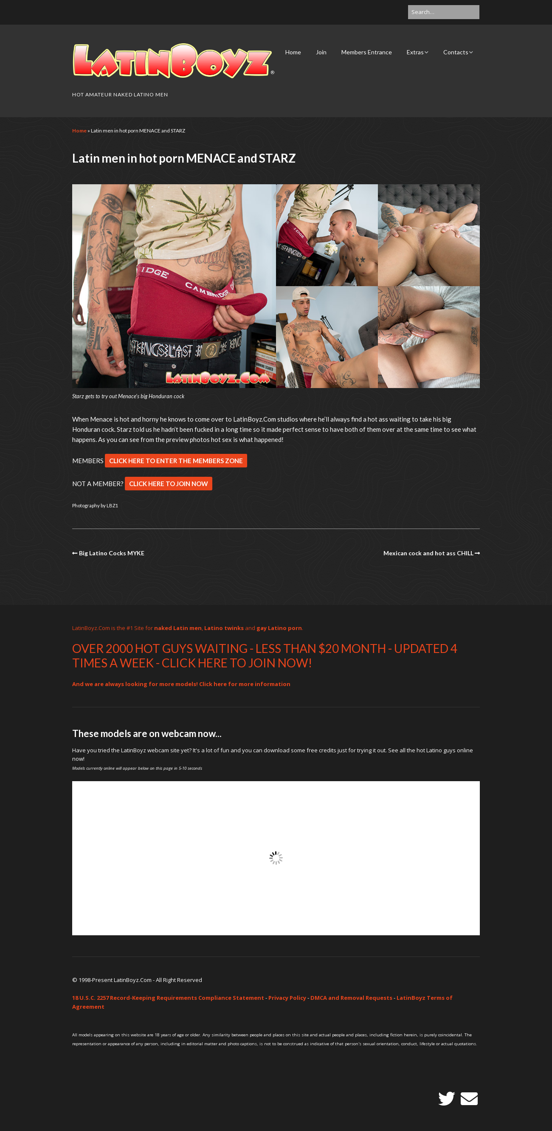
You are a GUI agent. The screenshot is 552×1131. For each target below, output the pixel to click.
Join (321, 52)
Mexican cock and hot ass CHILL (428, 553)
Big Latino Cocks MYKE (111, 553)
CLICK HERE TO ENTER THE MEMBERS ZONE (176, 460)
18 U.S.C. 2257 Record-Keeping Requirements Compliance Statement (168, 998)
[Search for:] (444, 12)
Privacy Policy (287, 998)
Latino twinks (224, 628)
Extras (415, 52)
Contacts (455, 52)
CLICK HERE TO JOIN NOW (168, 483)
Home (293, 52)
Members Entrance (366, 52)
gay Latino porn (279, 628)
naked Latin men (178, 628)
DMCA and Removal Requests (351, 998)
